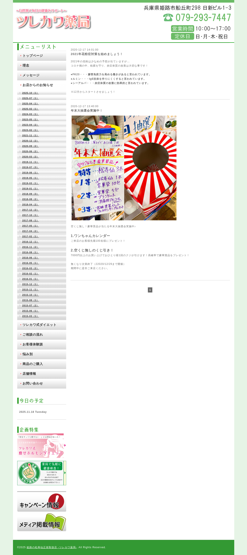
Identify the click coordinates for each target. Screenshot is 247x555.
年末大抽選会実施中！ (87, 110)
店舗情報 (29, 373)
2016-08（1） (30, 252)
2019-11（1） (30, 162)
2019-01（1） (30, 188)
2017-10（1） (30, 215)
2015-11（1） (30, 289)
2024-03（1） (30, 114)
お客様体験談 (33, 344)
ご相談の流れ (33, 334)
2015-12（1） (30, 284)
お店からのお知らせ (38, 85)
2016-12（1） (30, 241)
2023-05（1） (30, 119)
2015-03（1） (30, 316)
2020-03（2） (30, 156)
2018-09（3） (30, 194)
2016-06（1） (30, 257)
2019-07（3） (30, 167)
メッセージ (31, 75)
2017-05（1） (30, 225)
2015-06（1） (30, 310)
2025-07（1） (30, 98)
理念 (26, 65)
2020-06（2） (30, 151)
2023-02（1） (30, 130)
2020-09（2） (30, 146)
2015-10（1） (30, 295)
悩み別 (28, 354)
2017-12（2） (30, 210)
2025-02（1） (30, 109)
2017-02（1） (30, 236)
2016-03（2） (30, 268)
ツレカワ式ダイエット (40, 324)
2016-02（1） (30, 273)
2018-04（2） (30, 204)
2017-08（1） (30, 220)
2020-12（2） (30, 140)
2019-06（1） (30, 172)
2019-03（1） (30, 183)
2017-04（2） (30, 231)
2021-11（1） (30, 135)
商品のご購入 (33, 364)
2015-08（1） (30, 300)
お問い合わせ (33, 383)
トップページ (33, 55)
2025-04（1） (30, 103)
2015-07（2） (30, 305)
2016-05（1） (30, 263)
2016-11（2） (30, 247)
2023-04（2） (30, 124)
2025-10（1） (30, 93)
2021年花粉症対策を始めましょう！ (97, 54)
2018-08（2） (30, 199)
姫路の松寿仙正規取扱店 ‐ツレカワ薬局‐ (52, 547)
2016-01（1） (30, 279)
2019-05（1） (30, 178)
